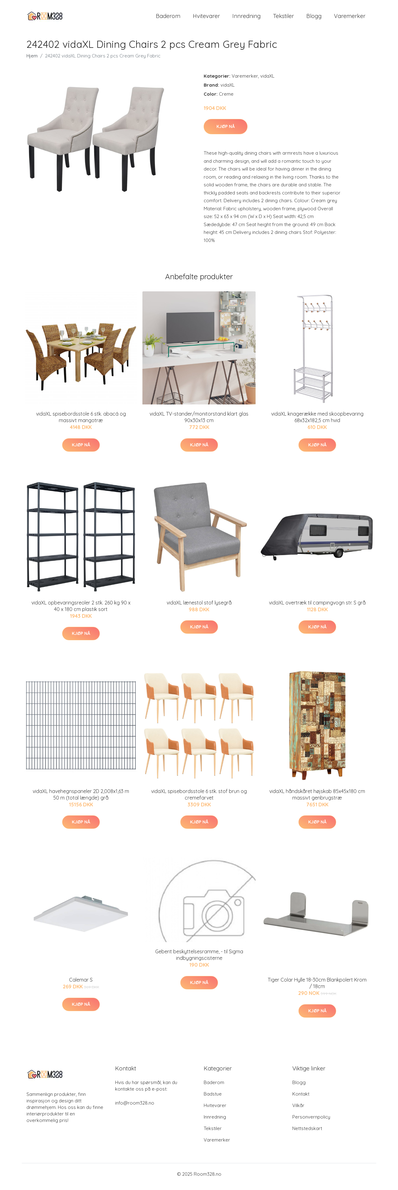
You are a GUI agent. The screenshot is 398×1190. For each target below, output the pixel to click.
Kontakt (300, 1099)
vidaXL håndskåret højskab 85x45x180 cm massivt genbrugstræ (317, 799)
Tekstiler (283, 18)
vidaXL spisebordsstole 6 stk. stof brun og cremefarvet (199, 799)
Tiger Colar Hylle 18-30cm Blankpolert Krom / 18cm (317, 988)
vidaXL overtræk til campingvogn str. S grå (317, 608)
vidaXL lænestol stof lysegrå (199, 608)
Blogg (314, 18)
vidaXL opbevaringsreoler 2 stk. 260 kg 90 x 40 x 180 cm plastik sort (81, 611)
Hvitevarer (206, 18)
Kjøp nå (225, 132)
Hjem (32, 61)
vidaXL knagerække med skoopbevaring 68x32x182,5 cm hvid (317, 422)
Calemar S (81, 985)
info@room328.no (134, 1108)
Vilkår (298, 1111)
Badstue (213, 1099)
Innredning (246, 18)
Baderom (168, 18)
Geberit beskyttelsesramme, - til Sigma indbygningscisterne (199, 960)
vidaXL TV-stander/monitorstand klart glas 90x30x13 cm (199, 422)
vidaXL (267, 81)
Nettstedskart (307, 1134)
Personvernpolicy (311, 1122)
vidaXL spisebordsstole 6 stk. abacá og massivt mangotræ (81, 422)
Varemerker (349, 18)
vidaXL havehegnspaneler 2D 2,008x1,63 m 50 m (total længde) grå (81, 799)
